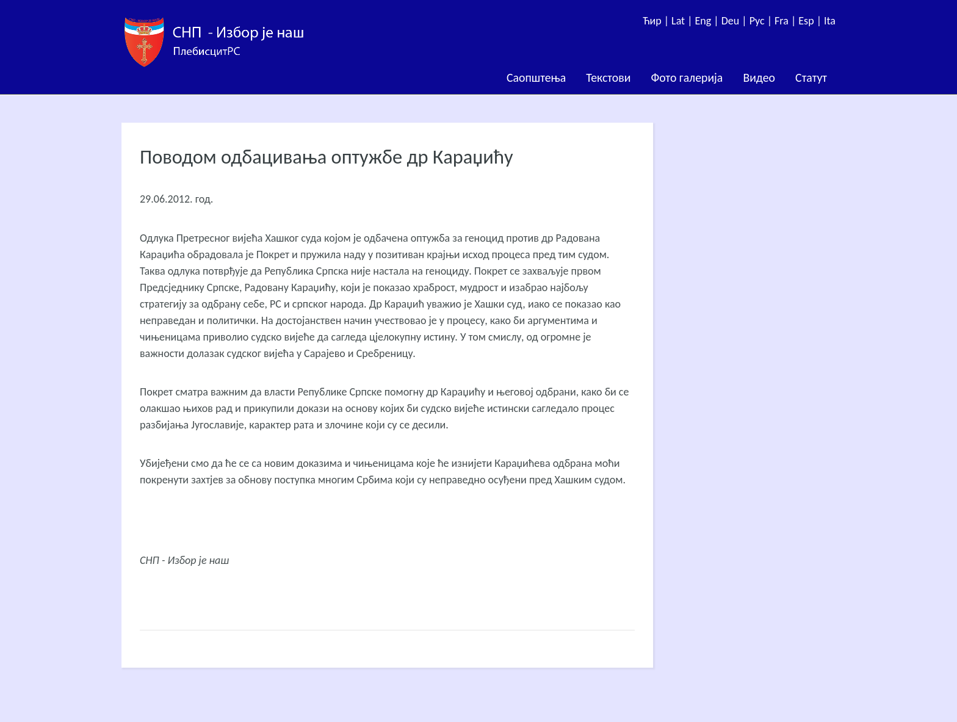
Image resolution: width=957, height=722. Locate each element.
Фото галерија (687, 77)
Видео (759, 77)
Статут (811, 77)
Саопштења (536, 77)
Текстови (608, 77)
